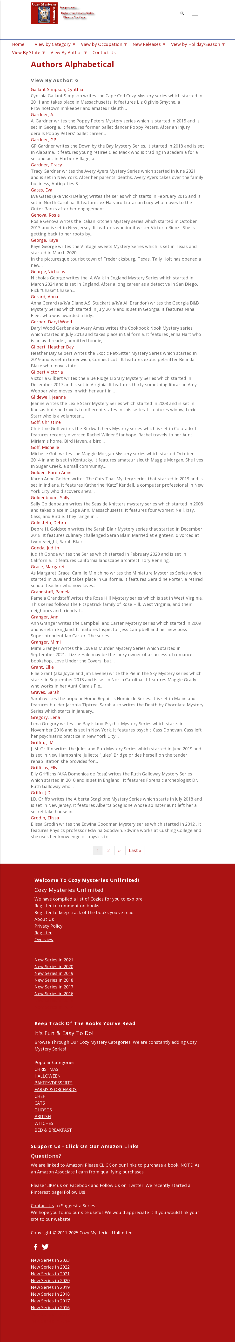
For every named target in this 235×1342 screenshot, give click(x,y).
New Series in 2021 (53, 960)
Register (43, 933)
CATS (39, 1103)
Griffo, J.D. (41, 792)
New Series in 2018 (53, 980)
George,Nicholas (48, 271)
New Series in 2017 (53, 987)
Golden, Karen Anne (51, 472)
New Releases (147, 44)
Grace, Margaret (48, 566)
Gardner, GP (43, 139)
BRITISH (42, 1116)
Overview (44, 939)
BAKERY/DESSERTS (53, 1083)
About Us (44, 919)
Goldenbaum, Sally (50, 497)
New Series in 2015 (53, 1000)
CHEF (39, 1096)
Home (18, 44)
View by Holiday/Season (195, 44)
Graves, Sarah (45, 692)
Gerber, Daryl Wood (51, 322)
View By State (26, 53)
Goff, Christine (46, 422)
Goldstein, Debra (48, 522)
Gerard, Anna (44, 296)
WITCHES (43, 1123)
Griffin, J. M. (42, 742)
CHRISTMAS (46, 1069)
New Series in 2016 (53, 993)
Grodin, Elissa (45, 818)
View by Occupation (101, 44)
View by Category (52, 44)
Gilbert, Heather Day (52, 347)
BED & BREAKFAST (53, 1130)
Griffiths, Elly (44, 767)
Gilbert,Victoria (47, 372)
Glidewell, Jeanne (48, 397)
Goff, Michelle (45, 447)
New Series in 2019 (53, 973)
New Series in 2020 (53, 966)
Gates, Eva (41, 190)
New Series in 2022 (50, 1267)
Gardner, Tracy (46, 165)
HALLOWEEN (47, 1076)
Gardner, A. (42, 114)
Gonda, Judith (45, 548)
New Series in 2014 (53, 1007)
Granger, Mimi (46, 642)
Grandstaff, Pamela (51, 592)
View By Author (66, 53)
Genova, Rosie (45, 215)
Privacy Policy (48, 926)
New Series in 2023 (50, 1260)
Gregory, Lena (45, 717)
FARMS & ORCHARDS (55, 1089)
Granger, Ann (44, 617)
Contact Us (104, 52)
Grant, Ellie (42, 667)
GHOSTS (43, 1110)
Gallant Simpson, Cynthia (57, 89)
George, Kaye (44, 240)
